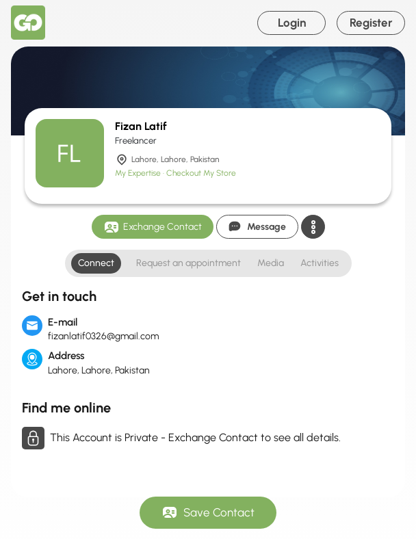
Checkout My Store (201, 173)
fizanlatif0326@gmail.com (103, 336)
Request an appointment (188, 263)
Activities (319, 263)
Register (371, 22)
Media (270, 263)
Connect (96, 263)
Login (292, 22)
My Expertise (139, 173)
